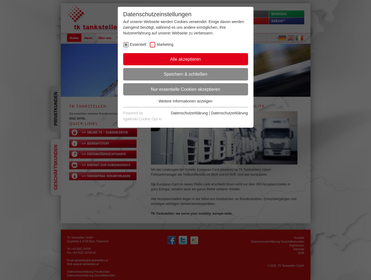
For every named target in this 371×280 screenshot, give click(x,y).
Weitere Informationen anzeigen (185, 101)
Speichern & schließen (185, 74)
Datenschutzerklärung (189, 113)
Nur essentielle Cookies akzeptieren (185, 89)
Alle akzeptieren (185, 59)
